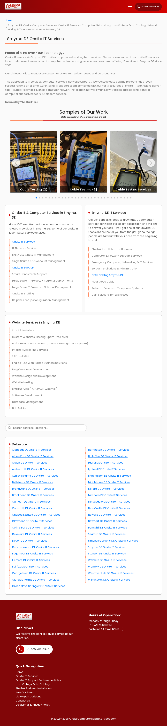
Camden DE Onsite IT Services (31, 502)
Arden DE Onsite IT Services (29, 463)
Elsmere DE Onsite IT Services (31, 560)
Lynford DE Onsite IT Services (106, 469)
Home (8, 20)
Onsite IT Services (23, 242)
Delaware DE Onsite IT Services (32, 534)
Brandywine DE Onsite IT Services (33, 489)
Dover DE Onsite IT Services (29, 541)
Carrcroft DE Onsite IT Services (32, 508)
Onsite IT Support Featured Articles (38, 680)
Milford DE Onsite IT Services (106, 489)
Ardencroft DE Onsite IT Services (33, 469)
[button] (16, 163)
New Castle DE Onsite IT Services (109, 508)
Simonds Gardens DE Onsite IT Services (113, 541)
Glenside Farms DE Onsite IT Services (35, 580)
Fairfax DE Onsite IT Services (30, 566)
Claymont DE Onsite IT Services (32, 521)
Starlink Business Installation (34, 688)
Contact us (23, 700)
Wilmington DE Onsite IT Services (109, 580)
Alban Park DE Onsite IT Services (32, 456)
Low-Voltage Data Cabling (33, 684)
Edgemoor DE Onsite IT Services (32, 553)
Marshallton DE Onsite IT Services (109, 476)
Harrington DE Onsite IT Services (108, 450)
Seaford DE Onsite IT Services (107, 534)
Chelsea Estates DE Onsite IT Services (36, 515)
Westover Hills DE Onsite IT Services (111, 573)
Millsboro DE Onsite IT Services (107, 495)
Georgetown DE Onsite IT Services (34, 573)
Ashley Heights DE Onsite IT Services (35, 476)
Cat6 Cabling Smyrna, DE (108, 275)
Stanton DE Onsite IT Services (107, 553)
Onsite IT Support (23, 267)
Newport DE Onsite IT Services (107, 521)
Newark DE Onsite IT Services (106, 515)
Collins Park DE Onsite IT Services (33, 527)
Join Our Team (25, 692)
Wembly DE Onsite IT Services (107, 566)
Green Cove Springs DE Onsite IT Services (38, 586)
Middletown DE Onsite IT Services (109, 482)
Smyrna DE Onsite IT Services (106, 547)
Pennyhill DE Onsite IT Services (107, 527)
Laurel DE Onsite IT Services (105, 463)
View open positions (28, 696)
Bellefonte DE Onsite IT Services (32, 482)
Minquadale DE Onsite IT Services (109, 502)
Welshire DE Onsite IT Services (107, 560)
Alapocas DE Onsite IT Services (32, 450)
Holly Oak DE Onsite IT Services (108, 456)
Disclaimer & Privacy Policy (33, 705)
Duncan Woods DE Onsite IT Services (35, 547)
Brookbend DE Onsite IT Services (33, 495)
